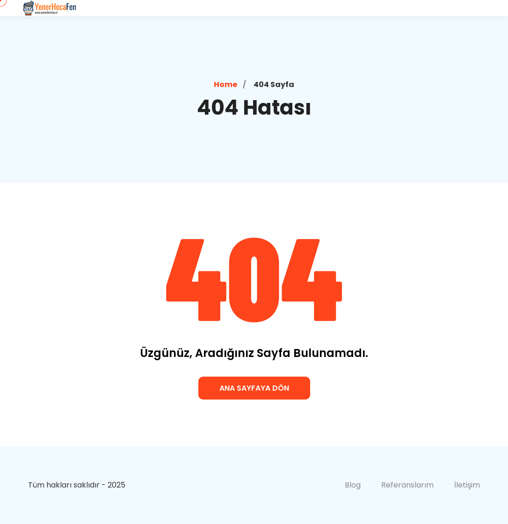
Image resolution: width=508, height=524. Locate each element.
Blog (353, 485)
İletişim (467, 485)
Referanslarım (407, 485)
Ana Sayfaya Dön (254, 388)
